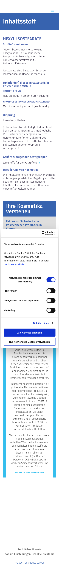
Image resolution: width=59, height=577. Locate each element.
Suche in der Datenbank (29, 472)
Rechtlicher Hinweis (29, 549)
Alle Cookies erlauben (29, 332)
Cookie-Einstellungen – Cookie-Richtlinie (29, 554)
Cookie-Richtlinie (14, 264)
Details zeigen (41, 323)
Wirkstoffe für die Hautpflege (20, 162)
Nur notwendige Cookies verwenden (29, 341)
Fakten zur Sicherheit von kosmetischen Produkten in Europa (24, 225)
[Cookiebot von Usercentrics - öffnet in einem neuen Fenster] (42, 233)
